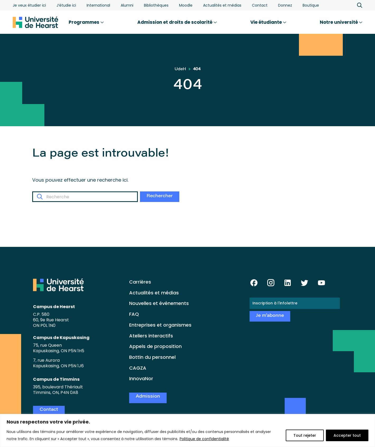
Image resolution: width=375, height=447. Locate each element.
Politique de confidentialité (204, 438)
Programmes (86, 22)
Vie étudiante (268, 22)
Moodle (186, 5)
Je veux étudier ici (29, 5)
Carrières (140, 282)
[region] (187, 430)
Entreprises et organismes (160, 325)
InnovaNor (141, 378)
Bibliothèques (156, 5)
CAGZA (137, 368)
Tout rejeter (304, 435)
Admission (148, 396)
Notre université (341, 22)
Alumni (127, 5)
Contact (260, 5)
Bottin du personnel (152, 357)
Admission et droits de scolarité (177, 22)
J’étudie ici (66, 5)
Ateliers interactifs (151, 335)
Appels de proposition (155, 346)
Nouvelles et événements (159, 303)
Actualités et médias (222, 5)
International (98, 5)
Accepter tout (347, 435)
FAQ (134, 314)
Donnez (285, 5)
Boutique (311, 5)
